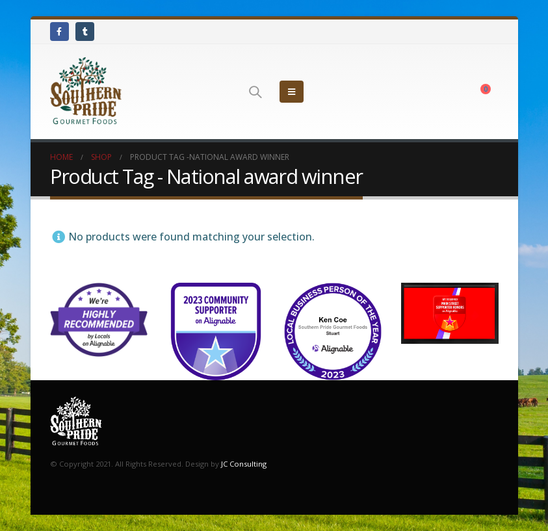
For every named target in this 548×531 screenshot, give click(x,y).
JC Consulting (244, 464)
